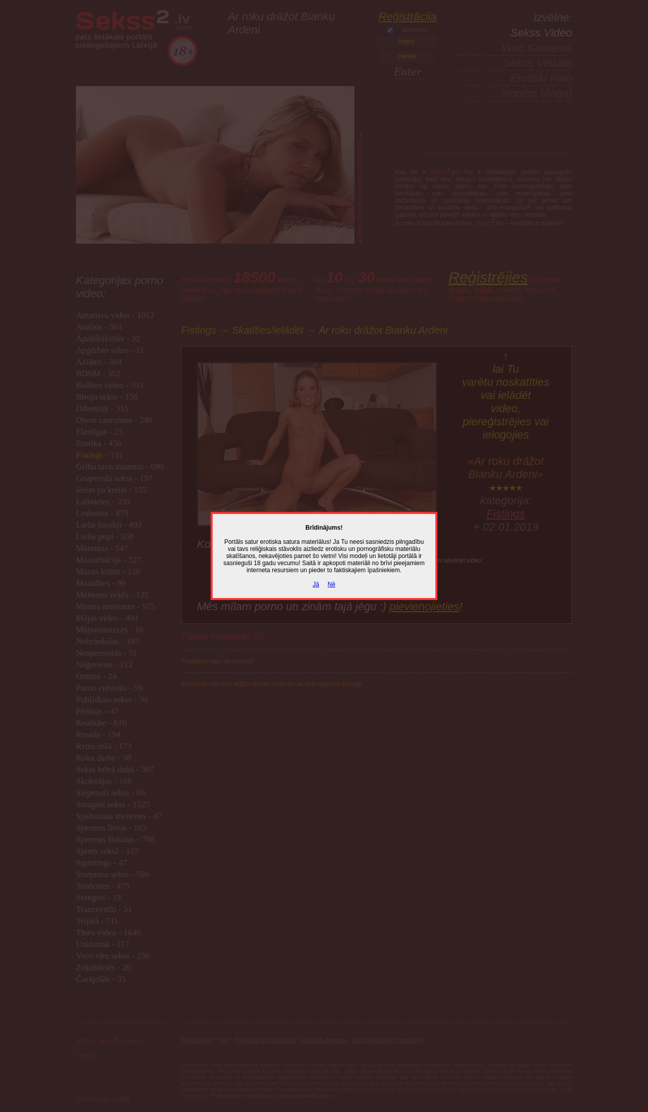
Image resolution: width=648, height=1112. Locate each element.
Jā (316, 584)
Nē (331, 584)
